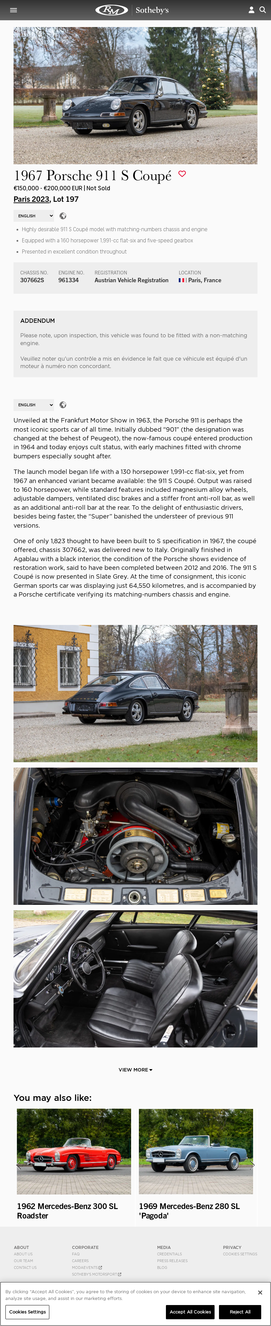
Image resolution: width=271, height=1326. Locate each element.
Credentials (169, 1254)
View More (135, 1069)
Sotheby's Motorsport (96, 1274)
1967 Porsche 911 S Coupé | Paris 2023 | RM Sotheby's (132, 10)
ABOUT (21, 1247)
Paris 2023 (31, 198)
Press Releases (172, 1261)
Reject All (240, 1312)
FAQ (76, 1254)
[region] (135, 1304)
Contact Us (25, 1267)
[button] (251, 10)
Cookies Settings (240, 1254)
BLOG (162, 1267)
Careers (80, 1261)
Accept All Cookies (190, 1312)
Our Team (23, 1261)
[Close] (260, 1292)
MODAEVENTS (87, 1267)
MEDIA (164, 1247)
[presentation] (18, 1165)
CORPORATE (85, 1247)
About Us (23, 1254)
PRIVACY (232, 1247)
